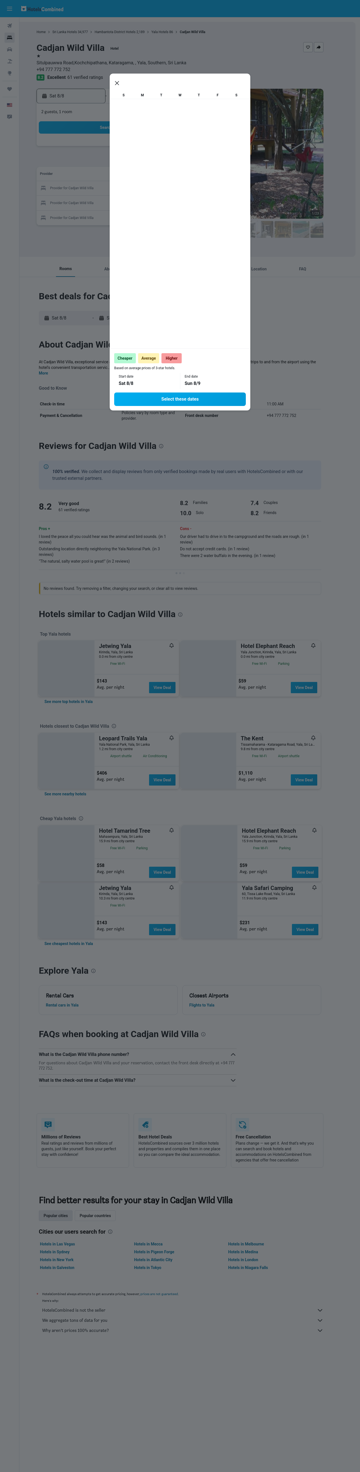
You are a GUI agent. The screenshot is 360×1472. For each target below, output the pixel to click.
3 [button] (103, 161)
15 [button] (170, 175)
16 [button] (89, 188)
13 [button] (143, 175)
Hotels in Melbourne (256, 1244)
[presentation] (239, 244)
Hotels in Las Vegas (67, 1244)
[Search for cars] (9, 49)
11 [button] (116, 175)
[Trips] (9, 89)
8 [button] (170, 161)
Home (50, 32)
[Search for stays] (9, 37)
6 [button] (143, 161)
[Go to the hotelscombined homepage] (42, 8)
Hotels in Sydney (64, 1252)
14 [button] (157, 175)
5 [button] (130, 161)
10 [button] (103, 175)
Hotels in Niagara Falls (258, 1267)
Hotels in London (253, 1260)
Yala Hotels (169, 32)
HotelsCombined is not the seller (192, 1310)
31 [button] (103, 215)
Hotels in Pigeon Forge (164, 1252)
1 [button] (170, 148)
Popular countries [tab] (105, 1215)
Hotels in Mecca (158, 1244)
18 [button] (116, 188)
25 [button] (116, 202)
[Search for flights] (9, 25)
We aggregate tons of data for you (192, 1320)
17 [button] (103, 188)
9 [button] (89, 175)
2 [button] (89, 161)
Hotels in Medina (253, 1252)
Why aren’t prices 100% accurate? (192, 1330)
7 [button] (157, 161)
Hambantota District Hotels (124, 32)
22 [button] (170, 188)
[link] (78, 701)
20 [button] (143, 188)
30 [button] (89, 215)
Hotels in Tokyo (157, 1267)
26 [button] (130, 202)
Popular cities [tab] (65, 1215)
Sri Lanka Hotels (74, 32)
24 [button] (103, 202)
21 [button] (157, 188)
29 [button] (170, 202)
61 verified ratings (95, 77)
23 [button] (89, 202)
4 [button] (116, 161)
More (53, 373)
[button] (9, 9)
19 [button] (130, 188)
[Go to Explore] (9, 73)
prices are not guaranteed (169, 1294)
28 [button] (157, 202)
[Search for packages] (9, 61)
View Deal (172, 687)
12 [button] (130, 175)
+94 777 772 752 (63, 69)
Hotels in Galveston (67, 1267)
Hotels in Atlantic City (163, 1260)
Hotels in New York (66, 1260)
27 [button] (143, 202)
